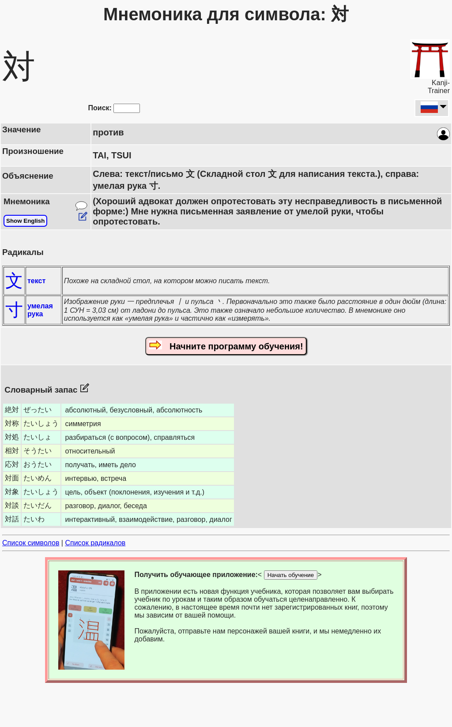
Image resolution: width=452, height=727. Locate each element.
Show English (25, 220)
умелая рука (40, 310)
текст (36, 281)
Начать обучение (290, 575)
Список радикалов (95, 543)
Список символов (30, 543)
